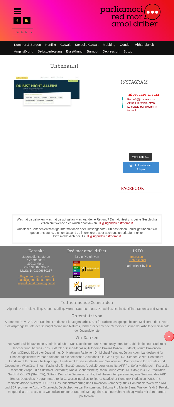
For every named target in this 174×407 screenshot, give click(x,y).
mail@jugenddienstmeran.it (36, 280)
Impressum (137, 256)
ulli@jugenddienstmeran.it (115, 223)
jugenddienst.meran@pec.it (36, 283)
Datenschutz (137, 260)
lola (148, 266)
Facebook (132, 188)
